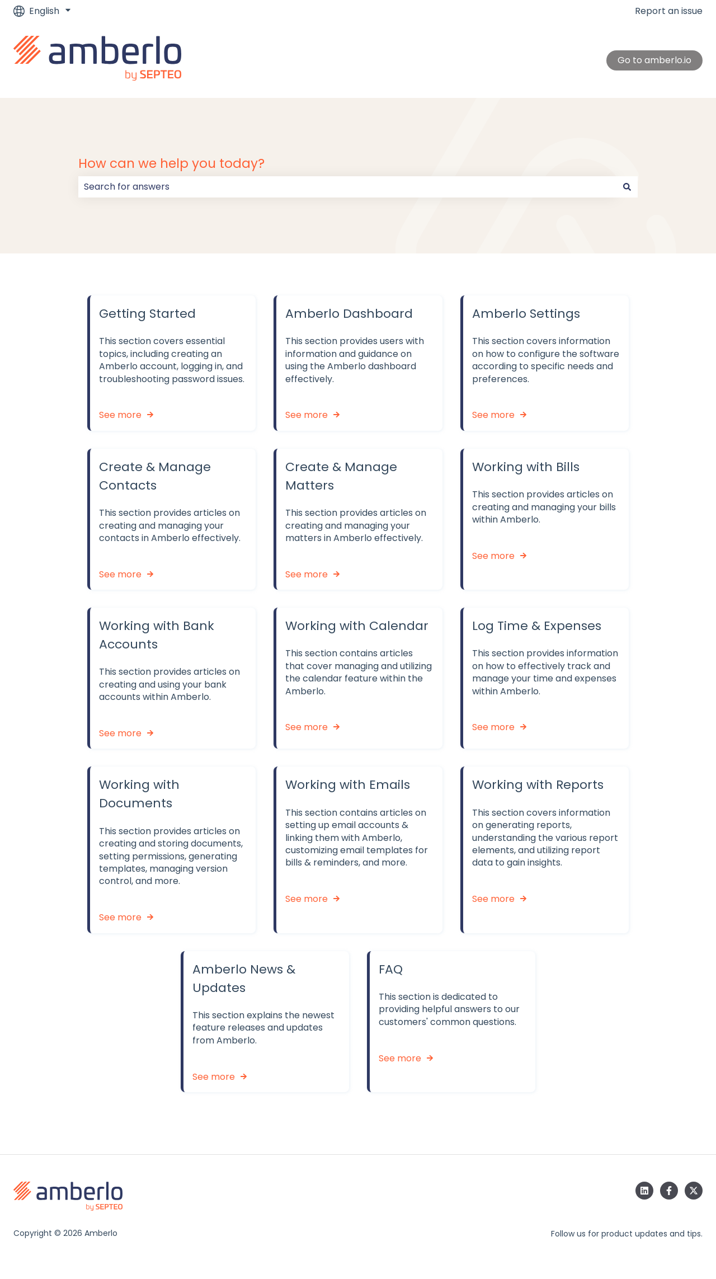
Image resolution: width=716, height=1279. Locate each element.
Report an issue (669, 11)
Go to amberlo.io (654, 60)
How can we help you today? (171, 163)
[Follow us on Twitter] (694, 1191)
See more (120, 415)
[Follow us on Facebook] (669, 1191)
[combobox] (347, 187)
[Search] (627, 187)
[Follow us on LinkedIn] (644, 1191)
